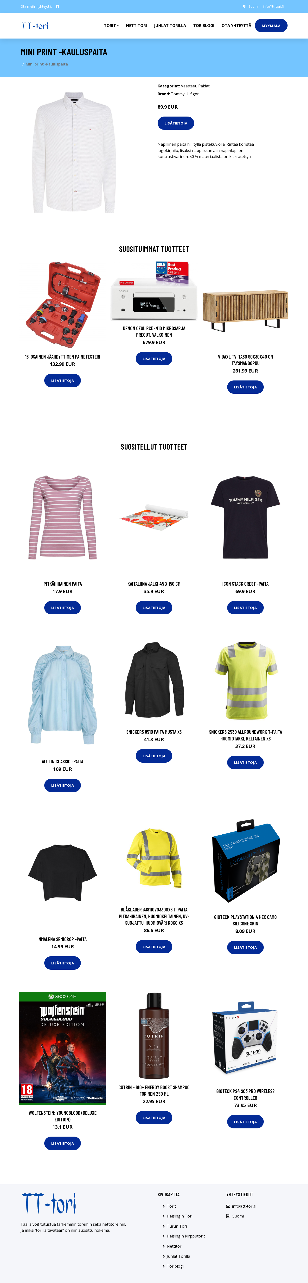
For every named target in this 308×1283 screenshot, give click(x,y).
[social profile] (57, 6)
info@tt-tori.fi (273, 6)
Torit (171, 1206)
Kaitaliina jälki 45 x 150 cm (154, 584)
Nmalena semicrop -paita (62, 939)
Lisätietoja (176, 123)
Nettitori (136, 25)
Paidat (204, 86)
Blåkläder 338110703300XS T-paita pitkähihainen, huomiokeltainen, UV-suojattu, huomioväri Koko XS (154, 916)
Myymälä (271, 25)
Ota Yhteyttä (236, 25)
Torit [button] (110, 25)
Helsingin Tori (179, 1216)
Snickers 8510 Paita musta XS (154, 732)
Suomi (253, 6)
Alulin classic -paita (62, 761)
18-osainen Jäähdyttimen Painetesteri (62, 356)
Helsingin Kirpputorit (186, 1236)
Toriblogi (203, 25)
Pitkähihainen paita (63, 584)
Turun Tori (177, 1226)
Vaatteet (188, 86)
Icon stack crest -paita (245, 584)
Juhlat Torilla (170, 25)
